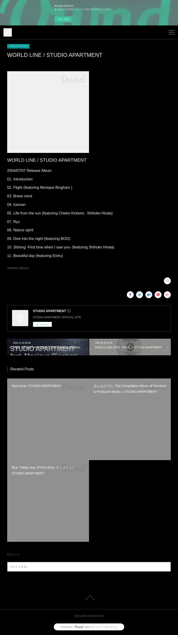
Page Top (89, 597)
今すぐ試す (63, 19)
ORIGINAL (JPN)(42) (18, 268)
